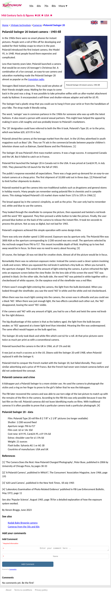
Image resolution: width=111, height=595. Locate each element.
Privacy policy (41, 590)
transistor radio (36, 79)
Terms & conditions (23, 590)
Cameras (37, 25)
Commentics (12, 569)
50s (31, 6)
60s (39, 6)
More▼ (63, 6)
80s (54, 6)
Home (5, 25)
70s (46, 6)
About (8, 590)
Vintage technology (20, 25)
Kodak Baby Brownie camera (22, 522)
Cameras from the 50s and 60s (23, 526)
